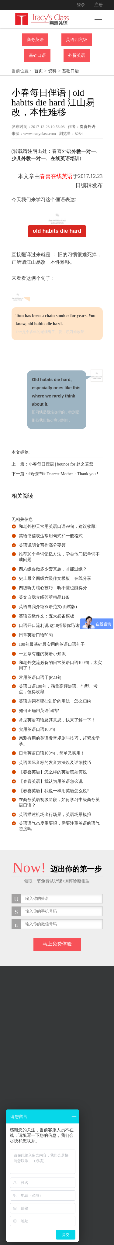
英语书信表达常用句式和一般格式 (51, 536)
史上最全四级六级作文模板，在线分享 (55, 578)
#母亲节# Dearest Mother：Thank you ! (63, 474)
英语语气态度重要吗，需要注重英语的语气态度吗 (59, 826)
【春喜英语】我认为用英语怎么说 (51, 781)
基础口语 (37, 55)
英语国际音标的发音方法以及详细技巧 (55, 762)
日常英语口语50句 (36, 635)
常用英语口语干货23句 (40, 677)
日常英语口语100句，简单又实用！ (52, 753)
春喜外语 (87, 126)
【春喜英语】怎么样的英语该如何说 (53, 772)
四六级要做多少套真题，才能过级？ (53, 569)
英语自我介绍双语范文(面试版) (48, 606)
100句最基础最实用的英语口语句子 (52, 644)
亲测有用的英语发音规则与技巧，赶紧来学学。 (59, 741)
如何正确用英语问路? (39, 710)
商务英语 (35, 39)
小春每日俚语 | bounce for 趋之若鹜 (61, 464)
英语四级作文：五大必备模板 (46, 616)
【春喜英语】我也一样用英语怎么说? (54, 791)
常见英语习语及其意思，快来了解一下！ (57, 720)
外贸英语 (76, 55)
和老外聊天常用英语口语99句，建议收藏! (58, 526)
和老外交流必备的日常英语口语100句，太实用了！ (60, 665)
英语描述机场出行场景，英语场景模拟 (55, 814)
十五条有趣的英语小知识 (42, 654)
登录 (81, 4)
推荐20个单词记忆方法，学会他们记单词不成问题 (59, 557)
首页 (38, 71)
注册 (98, 4)
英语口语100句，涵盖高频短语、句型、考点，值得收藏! (58, 689)
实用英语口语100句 (37, 729)
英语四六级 (76, 39)
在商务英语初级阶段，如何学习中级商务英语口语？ (59, 802)
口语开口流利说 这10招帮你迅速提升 (53, 625)
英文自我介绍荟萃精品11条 (44, 597)
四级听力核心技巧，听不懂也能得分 (53, 588)
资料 (52, 71)
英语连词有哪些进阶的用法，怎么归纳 (55, 701)
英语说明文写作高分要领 (42, 545)
